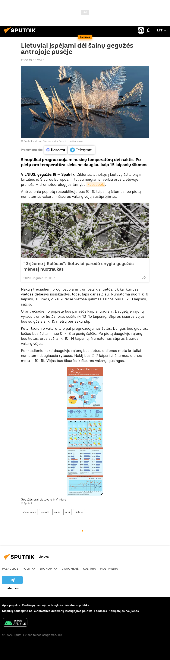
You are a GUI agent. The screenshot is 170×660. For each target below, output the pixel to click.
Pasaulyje (10, 568)
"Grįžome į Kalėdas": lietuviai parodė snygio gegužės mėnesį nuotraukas (78, 266)
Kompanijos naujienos (124, 611)
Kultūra (89, 568)
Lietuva (79, 512)
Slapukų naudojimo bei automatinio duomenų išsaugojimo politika (47, 611)
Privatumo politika (76, 605)
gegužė (45, 512)
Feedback (100, 611)
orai (67, 512)
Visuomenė (29, 512)
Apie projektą (11, 605)
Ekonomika (48, 568)
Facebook (96, 184)
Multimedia (109, 568)
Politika (28, 568)
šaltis (57, 512)
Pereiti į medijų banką (71, 141)
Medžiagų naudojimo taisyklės (42, 605)
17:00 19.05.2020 (32, 60)
